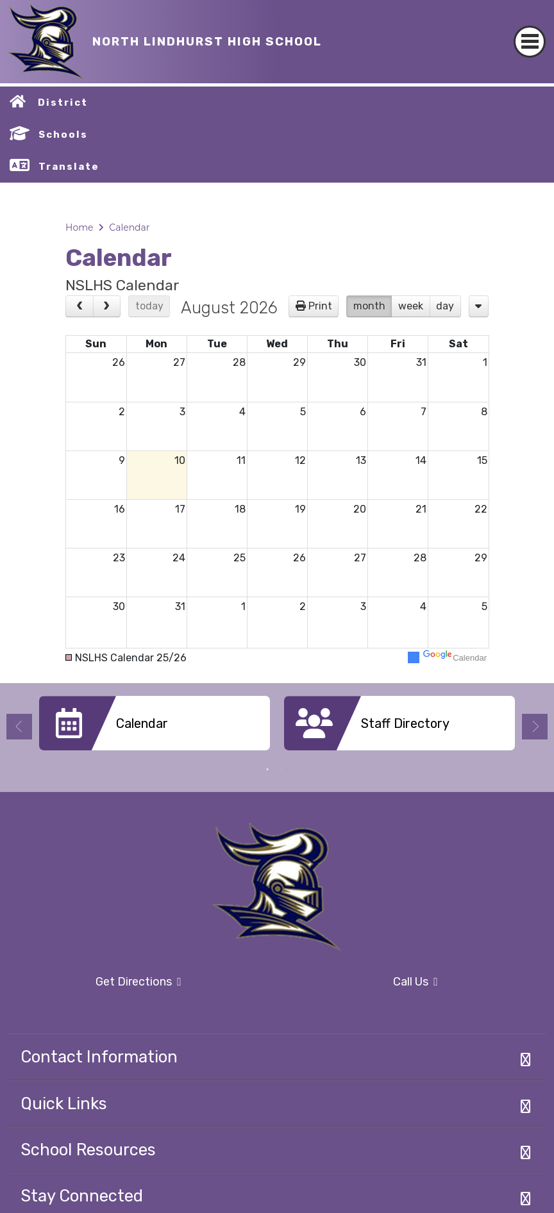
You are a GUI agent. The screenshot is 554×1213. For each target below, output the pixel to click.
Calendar (129, 227)
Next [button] (535, 726)
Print (320, 306)
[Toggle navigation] (529, 30)
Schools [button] (63, 134)
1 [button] (267, 769)
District (63, 102)
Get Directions (94, 986)
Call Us (361, 982)
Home (79, 227)
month (369, 306)
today (149, 306)
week (410, 306)
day (445, 306)
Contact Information (99, 1056)
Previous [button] (19, 726)
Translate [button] (68, 166)
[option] (154, 728)
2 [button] (286, 769)
